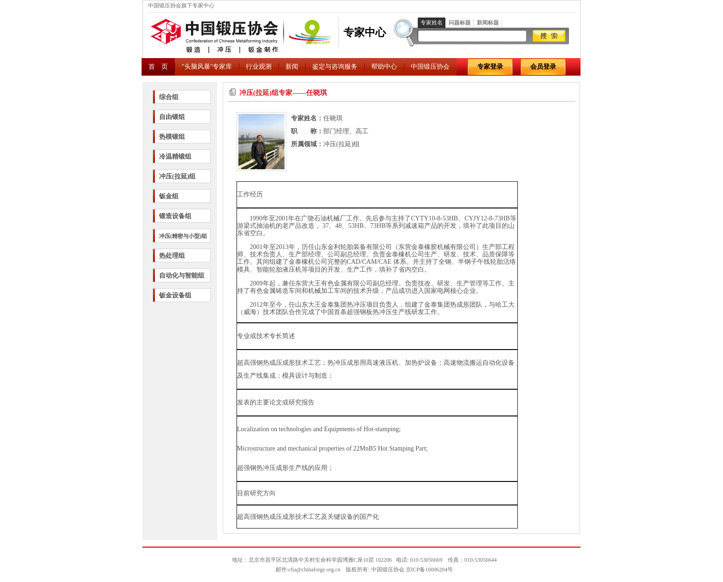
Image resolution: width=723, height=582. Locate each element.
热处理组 (172, 255)
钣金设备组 (175, 295)
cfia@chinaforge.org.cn (314, 569)
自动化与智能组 (181, 275)
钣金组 (168, 196)
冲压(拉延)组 (177, 176)
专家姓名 (432, 22)
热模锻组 (172, 136)
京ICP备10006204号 (429, 569)
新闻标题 (488, 22)
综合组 (168, 97)
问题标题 (460, 22)
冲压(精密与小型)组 (183, 236)
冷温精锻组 (175, 156)
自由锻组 (172, 116)
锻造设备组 (175, 216)
